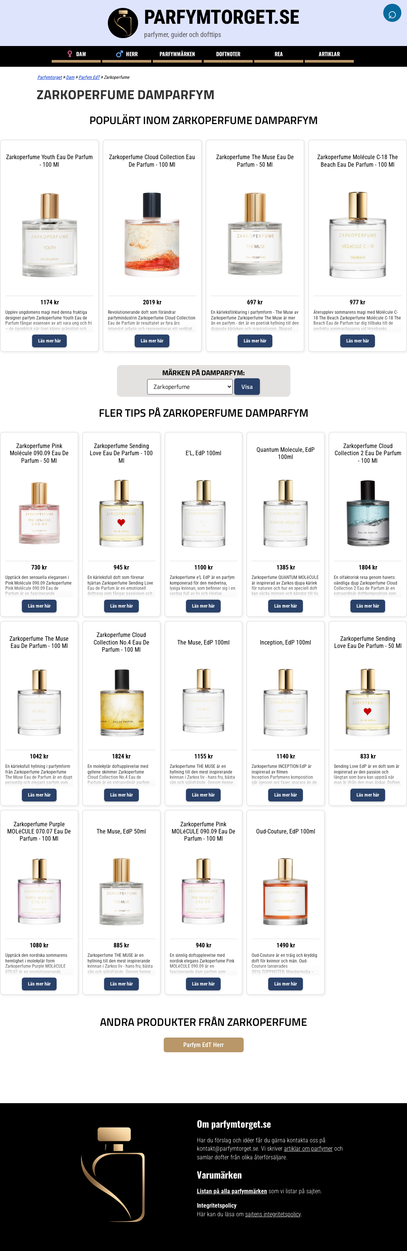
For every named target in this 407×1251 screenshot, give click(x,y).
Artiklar (329, 54)
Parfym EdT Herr (203, 1044)
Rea (279, 54)
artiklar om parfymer (308, 1148)
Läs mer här (49, 341)
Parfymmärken (177, 54)
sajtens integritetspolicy (273, 1214)
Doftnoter (228, 54)
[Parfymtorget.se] (203, 23)
